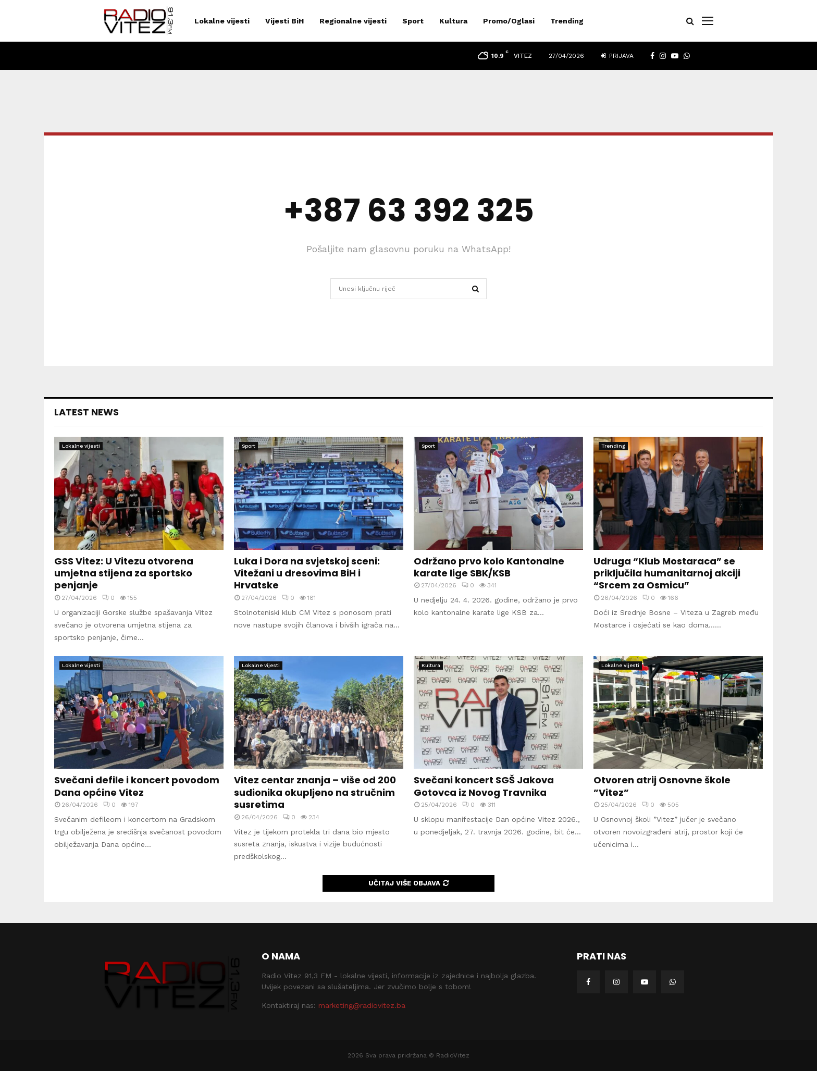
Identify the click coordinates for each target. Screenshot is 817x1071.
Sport (413, 21)
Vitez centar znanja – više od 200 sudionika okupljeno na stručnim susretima (315, 792)
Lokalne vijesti (222, 21)
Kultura (453, 21)
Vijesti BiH (284, 21)
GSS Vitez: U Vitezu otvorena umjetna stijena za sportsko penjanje (123, 573)
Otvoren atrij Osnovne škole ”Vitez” (662, 785)
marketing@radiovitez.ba (361, 1005)
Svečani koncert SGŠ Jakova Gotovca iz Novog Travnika (484, 785)
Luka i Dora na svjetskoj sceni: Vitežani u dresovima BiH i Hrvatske (307, 573)
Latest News (86, 411)
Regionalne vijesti (353, 21)
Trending (567, 21)
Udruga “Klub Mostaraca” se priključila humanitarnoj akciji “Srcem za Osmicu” (666, 573)
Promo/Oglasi (509, 21)
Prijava (617, 55)
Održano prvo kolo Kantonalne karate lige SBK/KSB (489, 567)
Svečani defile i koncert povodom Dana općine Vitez (136, 785)
